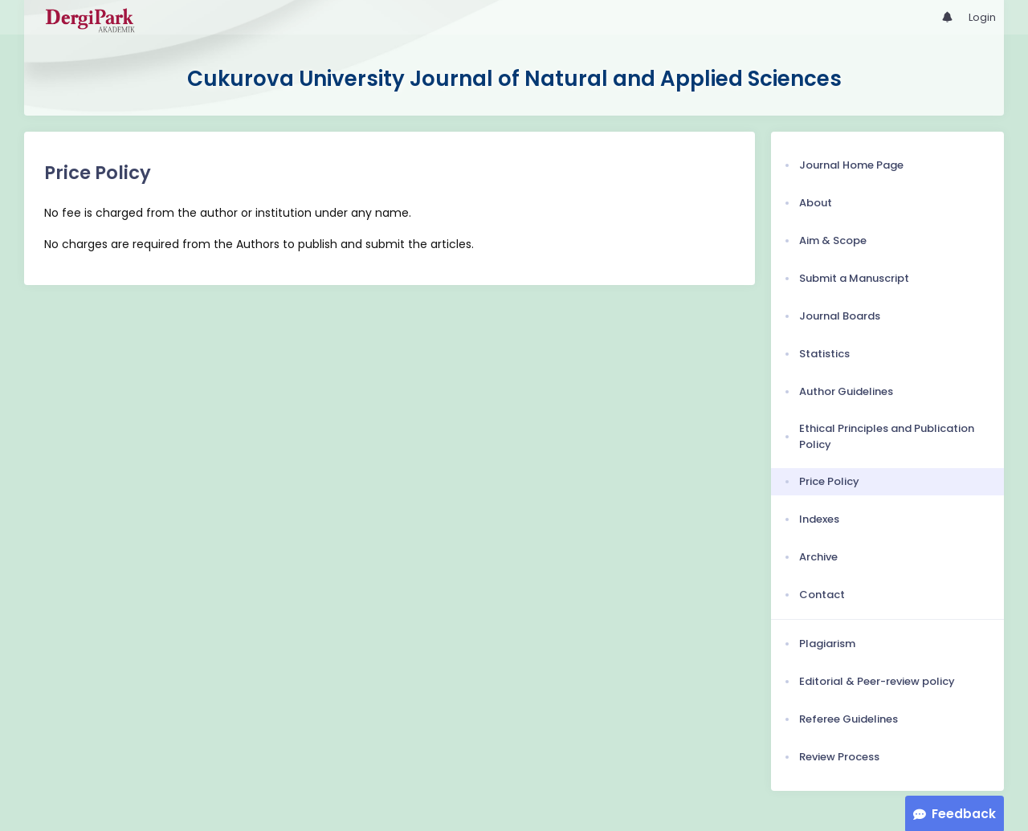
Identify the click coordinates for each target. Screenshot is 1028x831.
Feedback (964, 813)
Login (982, 17)
